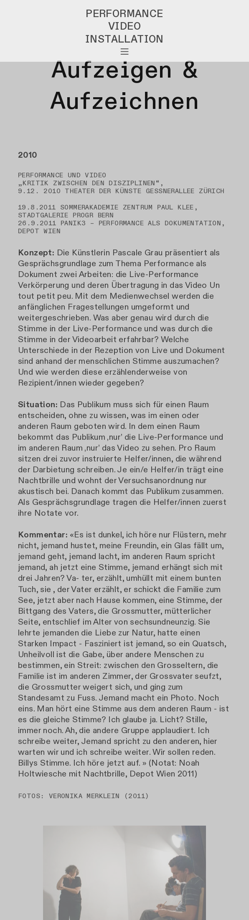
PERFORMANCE (124, 14)
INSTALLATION (124, 39)
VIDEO (124, 26)
